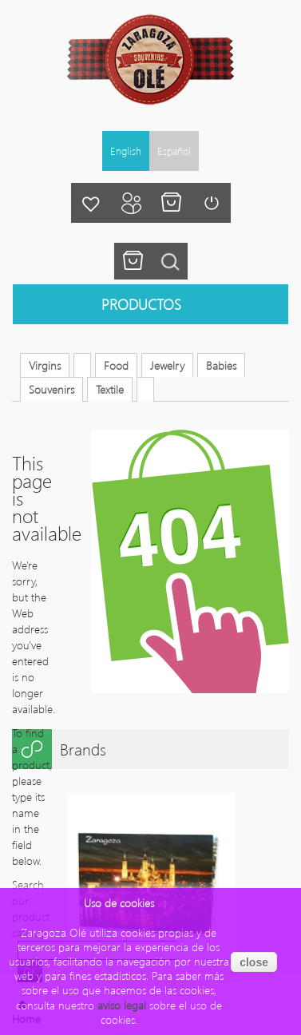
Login (211, 203)
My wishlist (91, 203)
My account (131, 203)
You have (132, 261)
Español (174, 150)
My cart (171, 203)
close (254, 962)
